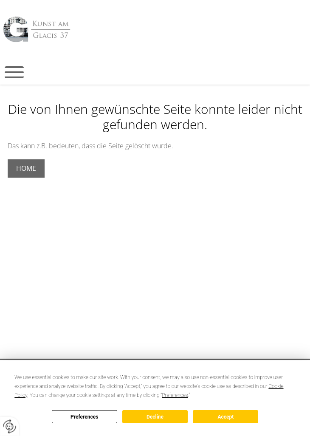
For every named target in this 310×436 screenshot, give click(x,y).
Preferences (84, 417)
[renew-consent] (9, 426)
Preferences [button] (175, 395)
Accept (225, 417)
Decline (155, 417)
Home (26, 168)
